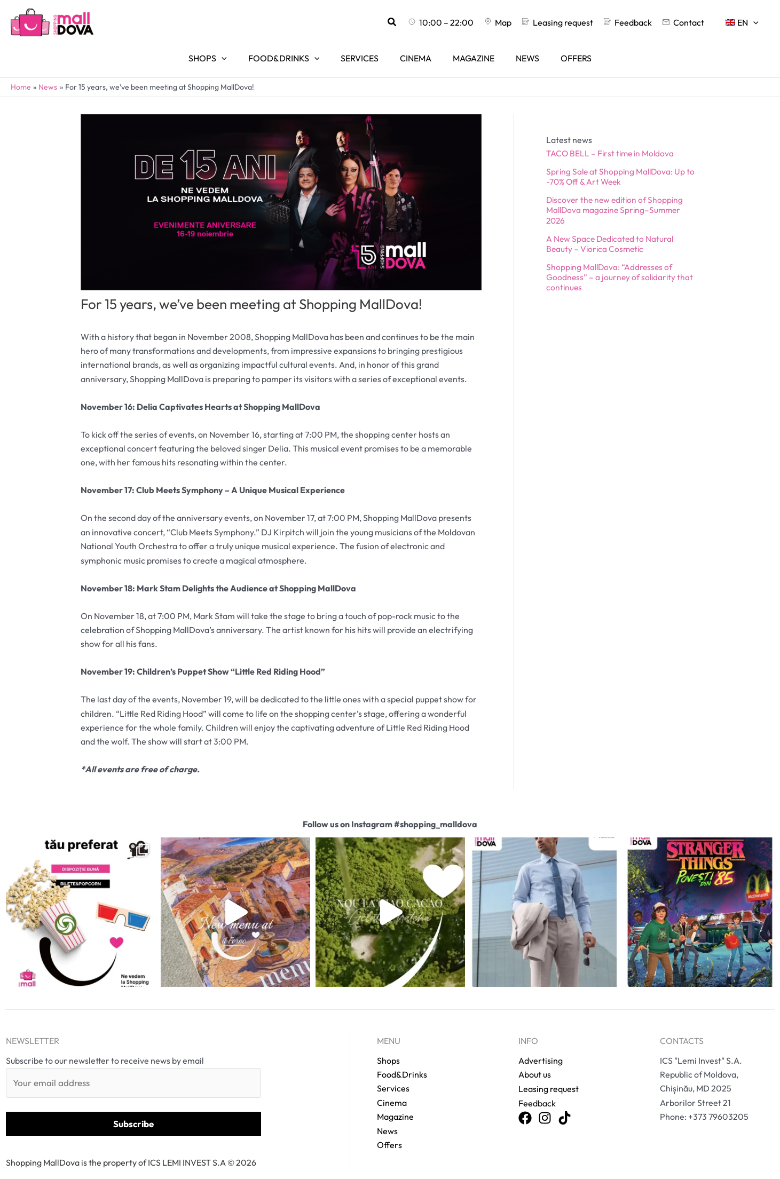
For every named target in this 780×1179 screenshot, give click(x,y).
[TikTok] (564, 1103)
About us (534, 1059)
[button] (418, 22)
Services (393, 1074)
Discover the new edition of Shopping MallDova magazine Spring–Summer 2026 (617, 195)
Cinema (392, 1087)
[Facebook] (525, 1103)
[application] (755, 22)
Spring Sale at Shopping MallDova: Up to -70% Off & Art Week (622, 161)
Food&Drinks (402, 1059)
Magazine (395, 1102)
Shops (388, 1045)
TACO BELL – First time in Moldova (611, 138)
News (387, 1116)
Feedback (537, 1087)
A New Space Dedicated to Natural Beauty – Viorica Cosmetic (611, 228)
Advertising (540, 1045)
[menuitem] (744, 22)
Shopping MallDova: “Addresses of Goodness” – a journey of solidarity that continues (621, 262)
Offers (389, 1130)
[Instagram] (544, 1103)
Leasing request (548, 1074)
